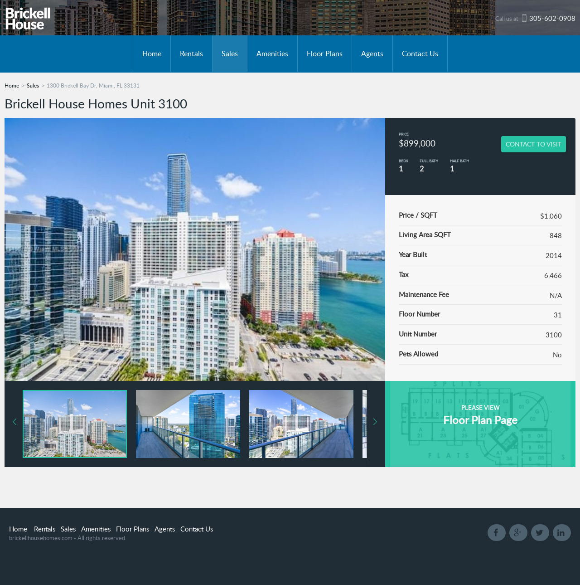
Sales (230, 53)
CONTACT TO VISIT (533, 144)
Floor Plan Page (480, 419)
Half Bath (459, 160)
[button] (192, 424)
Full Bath (429, 160)
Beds (403, 160)
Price (404, 134)
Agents (372, 53)
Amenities (272, 53)
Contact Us (420, 53)
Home (151, 53)
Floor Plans (325, 53)
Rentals (191, 53)
